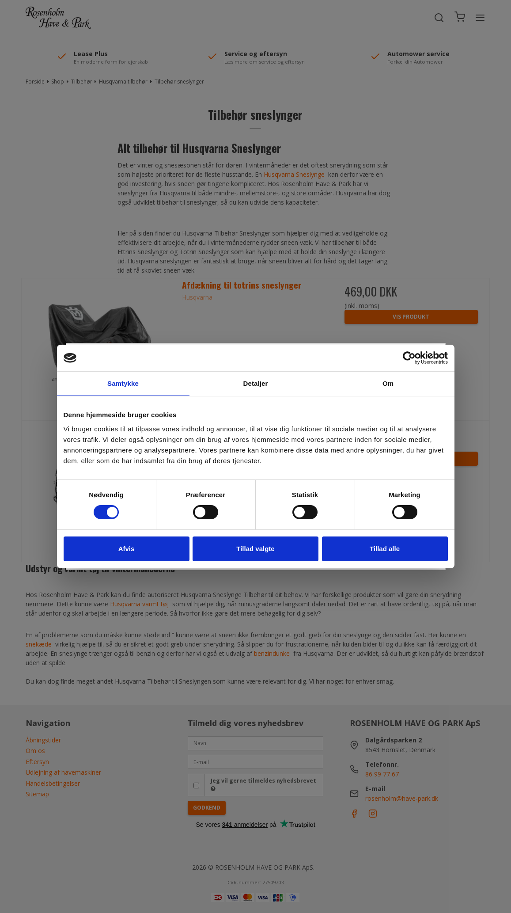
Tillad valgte (255, 548)
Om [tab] (388, 383)
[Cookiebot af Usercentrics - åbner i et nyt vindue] (409, 358)
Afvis (126, 548)
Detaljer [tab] (255, 383)
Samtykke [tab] (123, 383)
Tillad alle (385, 548)
